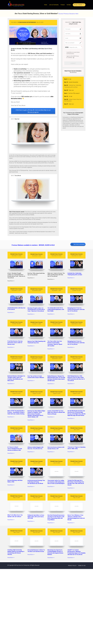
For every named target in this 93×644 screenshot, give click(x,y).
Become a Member (79, 4)
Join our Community (54, 4)
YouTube (69, 4)
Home (45, 4)
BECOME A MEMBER (78, 244)
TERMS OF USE (81, 565)
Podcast (63, 4)
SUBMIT (73, 63)
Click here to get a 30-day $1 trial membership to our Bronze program (33, 111)
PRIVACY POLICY (72, 565)
